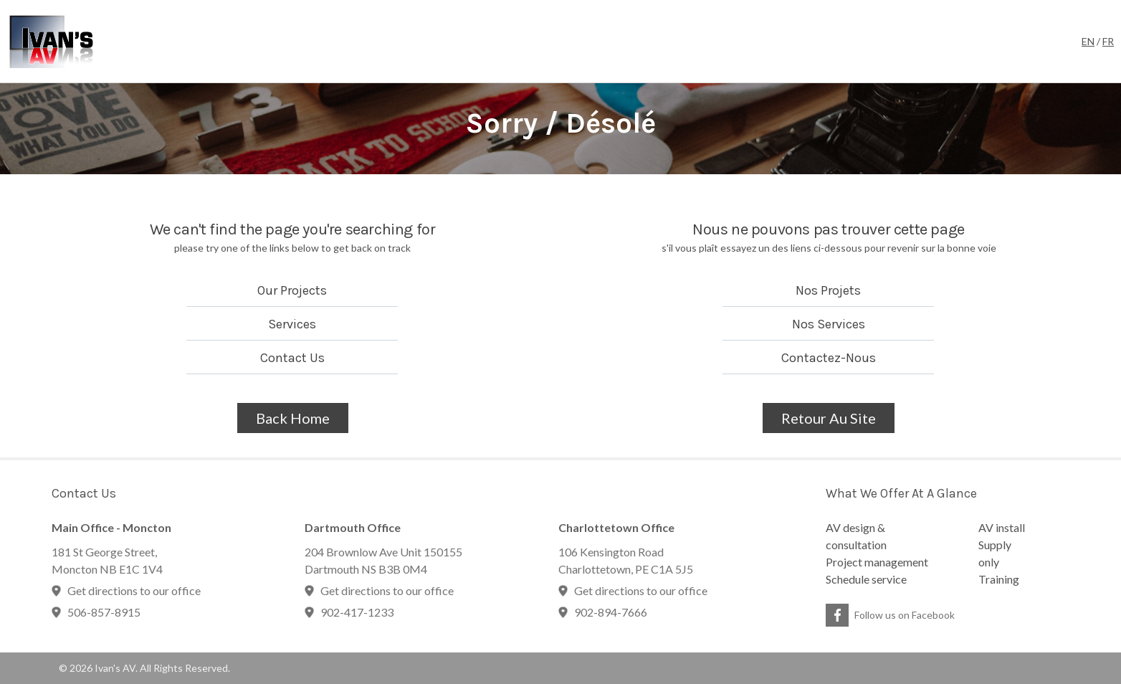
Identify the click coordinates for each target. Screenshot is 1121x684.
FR (1108, 41)
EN (1088, 41)
